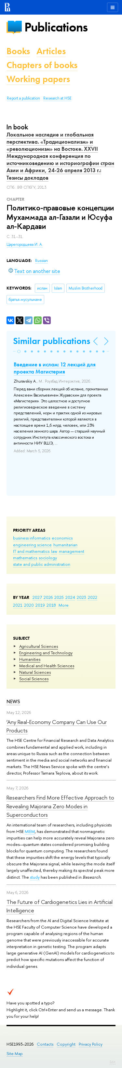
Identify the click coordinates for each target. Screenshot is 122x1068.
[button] (19, 351)
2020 (29, 605)
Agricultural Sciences (38, 646)
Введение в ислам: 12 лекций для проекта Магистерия (55, 368)
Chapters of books (42, 65)
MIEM (30, 831)
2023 (81, 597)
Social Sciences (33, 679)
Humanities (29, 659)
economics (62, 538)
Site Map (15, 1053)
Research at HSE (57, 98)
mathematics (25, 558)
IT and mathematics (31, 551)
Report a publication (23, 98)
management (71, 551)
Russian (41, 260)
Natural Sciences (35, 672)
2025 (59, 597)
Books (18, 51)
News (13, 701)
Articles (51, 51)
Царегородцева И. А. (25, 244)
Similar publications (51, 341)
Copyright (66, 1044)
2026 (48, 597)
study (35, 877)
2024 (70, 597)
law (54, 551)
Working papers (38, 79)
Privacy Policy (90, 1044)
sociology (48, 558)
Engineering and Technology (46, 653)
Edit (112, 1062)
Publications (56, 27)
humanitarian (65, 545)
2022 (92, 597)
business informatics (31, 538)
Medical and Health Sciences (46, 666)
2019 (40, 605)
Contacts (45, 1044)
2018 (51, 605)
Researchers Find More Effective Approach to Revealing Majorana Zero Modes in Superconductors (60, 806)
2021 (17, 605)
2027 (37, 597)
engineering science (32, 545)
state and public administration (41, 564)
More (64, 605)
